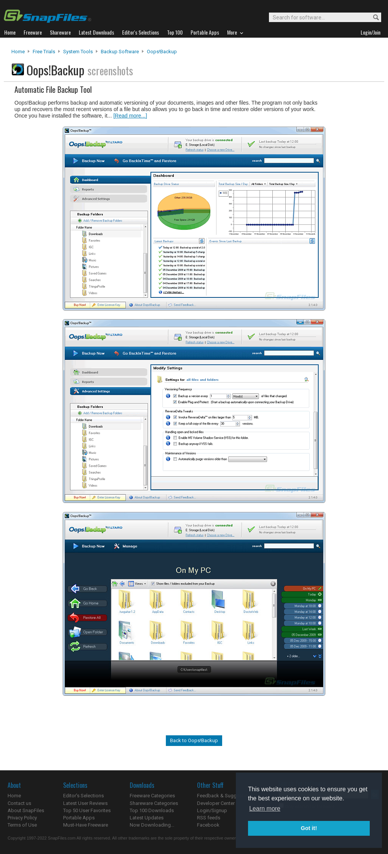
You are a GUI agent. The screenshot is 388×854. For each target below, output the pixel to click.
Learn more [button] (264, 808)
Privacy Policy (22, 818)
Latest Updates (147, 818)
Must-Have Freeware (85, 825)
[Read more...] (130, 116)
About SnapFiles (26, 810)
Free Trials (44, 51)
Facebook (208, 825)
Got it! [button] (309, 828)
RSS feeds (208, 818)
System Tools (78, 51)
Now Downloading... (152, 825)
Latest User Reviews (85, 803)
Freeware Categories (152, 795)
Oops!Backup (162, 51)
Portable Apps (79, 818)
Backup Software (120, 51)
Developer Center (216, 803)
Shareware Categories (154, 803)
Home (18, 51)
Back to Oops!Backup (194, 740)
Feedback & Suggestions (225, 795)
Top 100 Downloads (152, 810)
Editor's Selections (83, 795)
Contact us (19, 803)
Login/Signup (212, 810)
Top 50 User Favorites (87, 810)
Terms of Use (22, 825)
